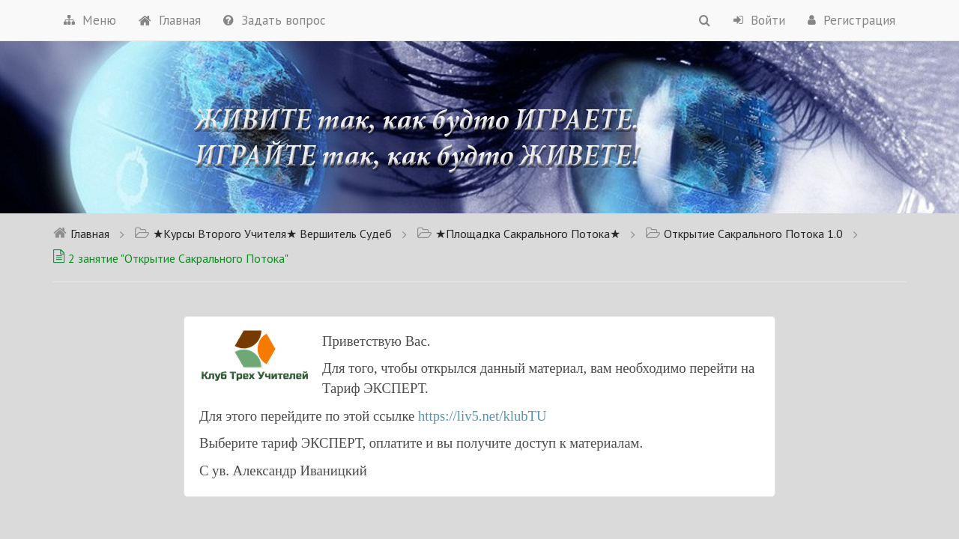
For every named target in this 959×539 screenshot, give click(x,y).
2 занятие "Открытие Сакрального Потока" (170, 258)
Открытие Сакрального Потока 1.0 (744, 233)
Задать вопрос (274, 20)
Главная (170, 20)
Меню (90, 20)
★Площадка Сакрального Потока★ (518, 233)
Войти (759, 20)
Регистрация (851, 20)
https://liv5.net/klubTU (482, 416)
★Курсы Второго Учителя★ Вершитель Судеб (263, 233)
